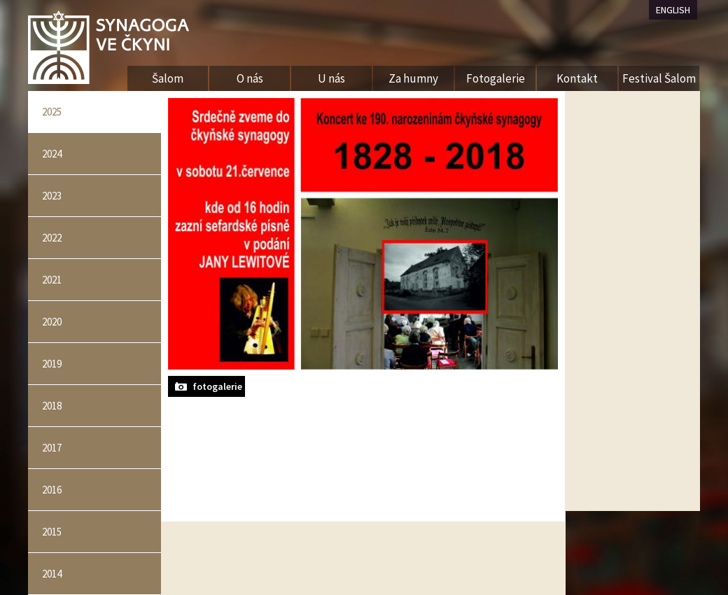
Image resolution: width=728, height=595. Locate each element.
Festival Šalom (659, 78)
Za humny (413, 78)
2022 (52, 237)
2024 (52, 153)
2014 (52, 573)
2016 (52, 489)
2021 (52, 279)
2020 (52, 321)
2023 (52, 195)
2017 (52, 447)
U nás (331, 78)
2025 (52, 111)
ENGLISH (673, 10)
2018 (52, 405)
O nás (250, 78)
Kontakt (577, 78)
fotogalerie (217, 386)
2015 (52, 531)
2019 (52, 363)
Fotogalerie (495, 78)
